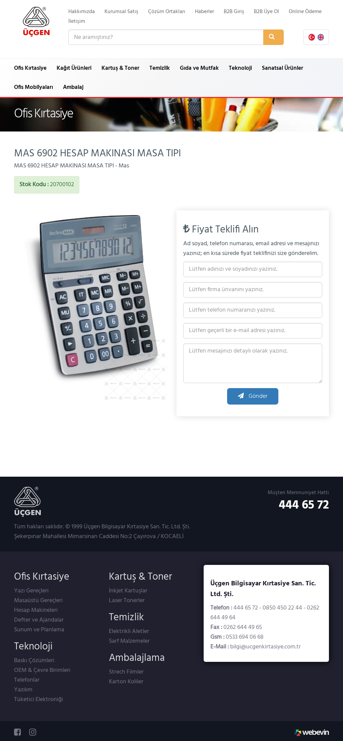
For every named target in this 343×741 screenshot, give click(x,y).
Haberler (204, 11)
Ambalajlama (137, 658)
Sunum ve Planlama (39, 630)
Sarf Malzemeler (129, 641)
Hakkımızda (81, 11)
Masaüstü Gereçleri (38, 600)
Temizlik (159, 68)
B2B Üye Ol (266, 11)
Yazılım (23, 690)
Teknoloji (240, 68)
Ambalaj (73, 87)
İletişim (76, 21)
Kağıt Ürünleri (74, 68)
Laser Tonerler (127, 600)
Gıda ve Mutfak (199, 68)
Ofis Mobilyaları (33, 87)
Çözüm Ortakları (166, 11)
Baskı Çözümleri (34, 661)
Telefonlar (27, 680)
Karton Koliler (126, 682)
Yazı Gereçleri (31, 591)
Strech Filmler (126, 672)
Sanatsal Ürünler (282, 68)
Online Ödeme (305, 11)
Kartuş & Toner (120, 68)
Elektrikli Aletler (129, 631)
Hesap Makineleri (36, 610)
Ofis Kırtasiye (30, 68)
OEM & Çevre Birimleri (42, 670)
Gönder (253, 396)
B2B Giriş (234, 11)
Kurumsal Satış (121, 11)
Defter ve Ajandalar (39, 620)
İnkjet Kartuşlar (128, 591)
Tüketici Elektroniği (38, 699)
